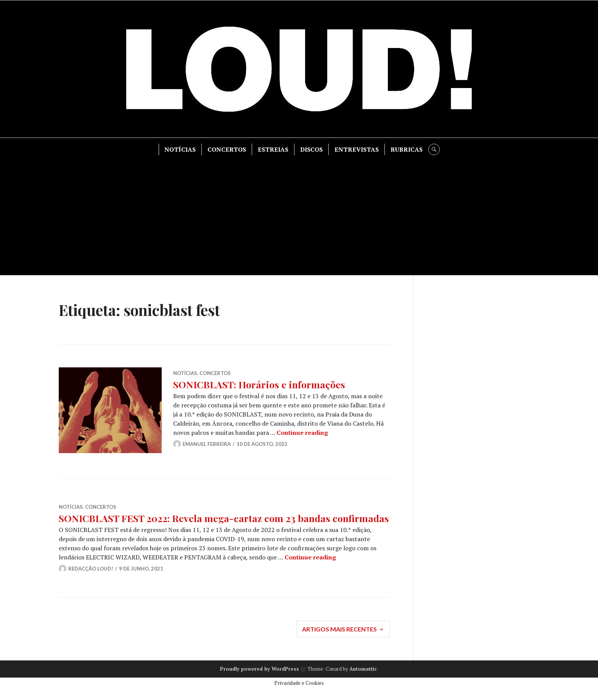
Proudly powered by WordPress (259, 668)
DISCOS (311, 149)
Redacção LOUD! (90, 569)
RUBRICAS (407, 149)
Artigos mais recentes (339, 629)
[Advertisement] (299, 212)
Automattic (363, 668)
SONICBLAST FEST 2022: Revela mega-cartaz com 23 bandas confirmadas (224, 518)
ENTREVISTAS (356, 149)
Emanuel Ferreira (207, 444)
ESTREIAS (273, 149)
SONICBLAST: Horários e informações (259, 384)
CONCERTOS (226, 149)
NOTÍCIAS (180, 149)
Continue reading (302, 432)
